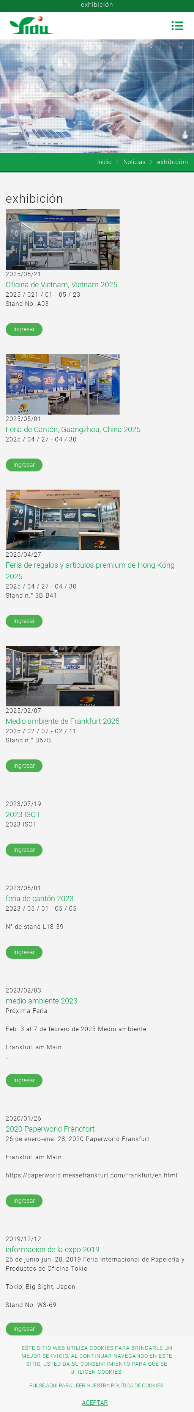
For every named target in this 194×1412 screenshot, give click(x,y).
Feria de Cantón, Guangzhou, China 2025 (73, 429)
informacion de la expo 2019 (52, 1249)
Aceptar (95, 1402)
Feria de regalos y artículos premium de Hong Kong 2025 (90, 570)
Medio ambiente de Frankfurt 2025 (63, 721)
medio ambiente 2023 (41, 1000)
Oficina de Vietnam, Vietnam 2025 (61, 284)
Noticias (134, 162)
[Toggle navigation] (177, 25)
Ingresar (24, 329)
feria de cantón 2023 (40, 898)
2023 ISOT (23, 814)
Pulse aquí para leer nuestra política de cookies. (96, 1385)
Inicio (104, 162)
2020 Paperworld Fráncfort (50, 1128)
